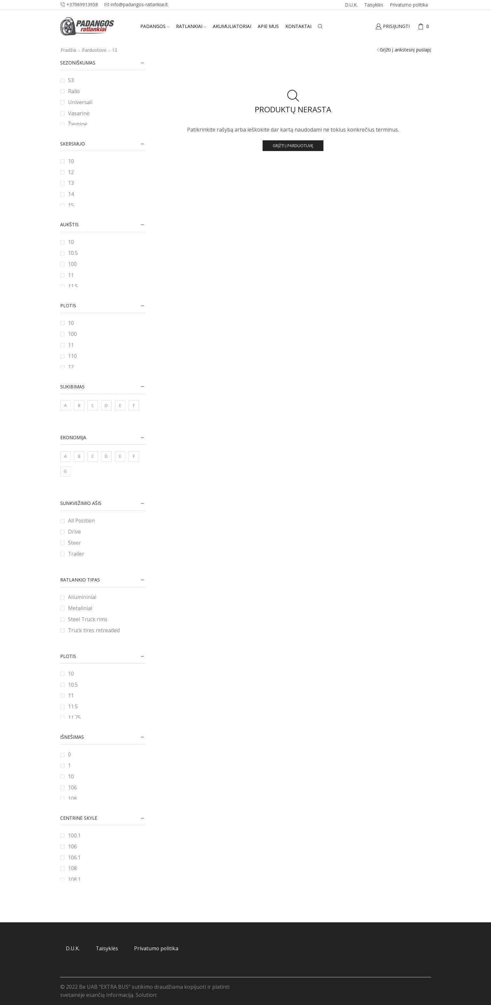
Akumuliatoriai (232, 26)
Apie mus (268, 26)
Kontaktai (298, 26)
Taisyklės (373, 5)
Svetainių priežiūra (181, 994)
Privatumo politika (409, 5)
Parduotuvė (94, 50)
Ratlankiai (191, 26)
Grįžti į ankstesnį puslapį (405, 50)
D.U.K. (351, 5)
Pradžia (68, 50)
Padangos (155, 26)
